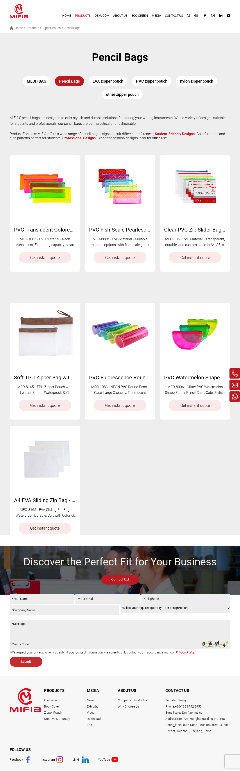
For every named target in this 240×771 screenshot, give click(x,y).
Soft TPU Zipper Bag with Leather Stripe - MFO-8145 (74, 409)
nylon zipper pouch (196, 81)
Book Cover (52, 706)
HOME (66, 15)
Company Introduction (133, 700)
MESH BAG (36, 81)
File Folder (51, 700)
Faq (89, 725)
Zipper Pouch (52, 28)
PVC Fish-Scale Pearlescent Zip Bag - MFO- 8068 (145, 230)
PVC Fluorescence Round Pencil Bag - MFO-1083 (146, 409)
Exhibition (93, 706)
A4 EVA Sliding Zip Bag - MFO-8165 (55, 532)
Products (83, 15)
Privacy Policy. (185, 652)
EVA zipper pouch (108, 81)
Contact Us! (120, 593)
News (91, 700)
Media (156, 15)
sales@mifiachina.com (189, 712)
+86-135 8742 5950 (188, 706)
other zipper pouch (122, 94)
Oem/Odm (102, 15)
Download (94, 718)
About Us (120, 15)
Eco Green (139, 15)
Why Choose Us (128, 706)
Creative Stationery (57, 718)
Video (91, 712)
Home (16, 28)
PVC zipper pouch (151, 81)
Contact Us (174, 15)
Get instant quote (45, 257)
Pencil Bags (72, 28)
